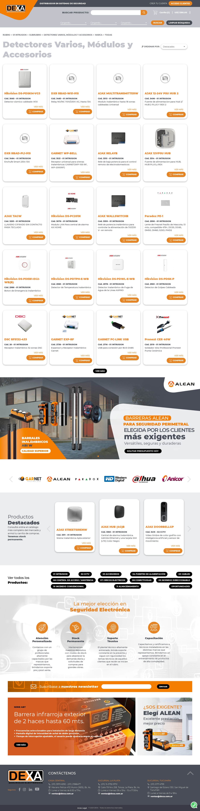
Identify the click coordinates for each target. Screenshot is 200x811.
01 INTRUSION (20, 35)
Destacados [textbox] (168, 47)
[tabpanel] (100, 418)
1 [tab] (98, 456)
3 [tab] (102, 456)
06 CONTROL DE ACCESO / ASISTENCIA (73, 580)
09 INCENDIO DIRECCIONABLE (174, 580)
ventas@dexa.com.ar (62, 793)
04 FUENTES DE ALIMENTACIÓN (148, 574)
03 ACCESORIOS (111, 574)
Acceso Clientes (180, 3)
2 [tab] (100, 456)
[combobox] (73, 23)
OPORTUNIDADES (180, 586)
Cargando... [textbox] (65, 23)
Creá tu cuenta (158, 3)
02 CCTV (85, 574)
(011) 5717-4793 (157, 784)
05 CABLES (184, 574)
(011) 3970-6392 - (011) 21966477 (66, 784)
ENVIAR (163, 687)
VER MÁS (38, 107)
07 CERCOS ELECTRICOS (112, 580)
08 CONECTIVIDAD (142, 580)
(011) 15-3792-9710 (109, 784)
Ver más (100, 371)
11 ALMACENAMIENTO (128, 586)
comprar (36, 111)
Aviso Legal (82, 808)
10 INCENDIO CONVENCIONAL (68, 586)
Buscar (157, 23)
